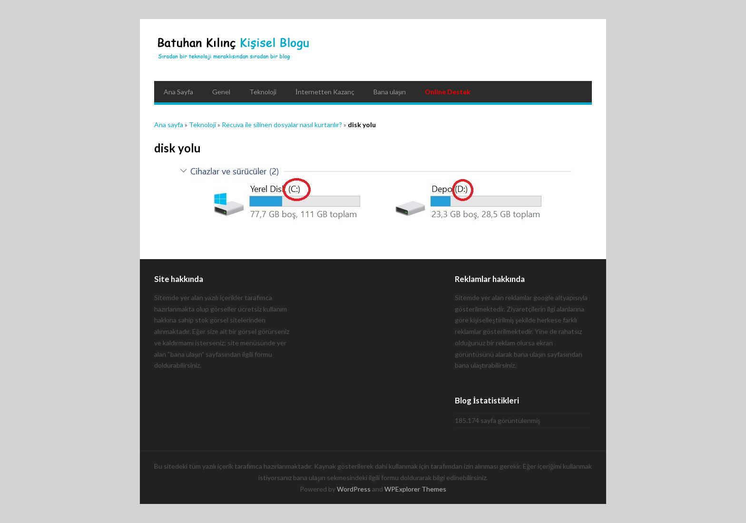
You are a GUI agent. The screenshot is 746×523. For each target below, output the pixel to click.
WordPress (354, 489)
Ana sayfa (168, 125)
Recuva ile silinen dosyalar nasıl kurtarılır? (282, 125)
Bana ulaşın (389, 92)
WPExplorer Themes (415, 489)
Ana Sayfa (178, 92)
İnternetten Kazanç (324, 92)
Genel (221, 92)
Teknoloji (262, 92)
